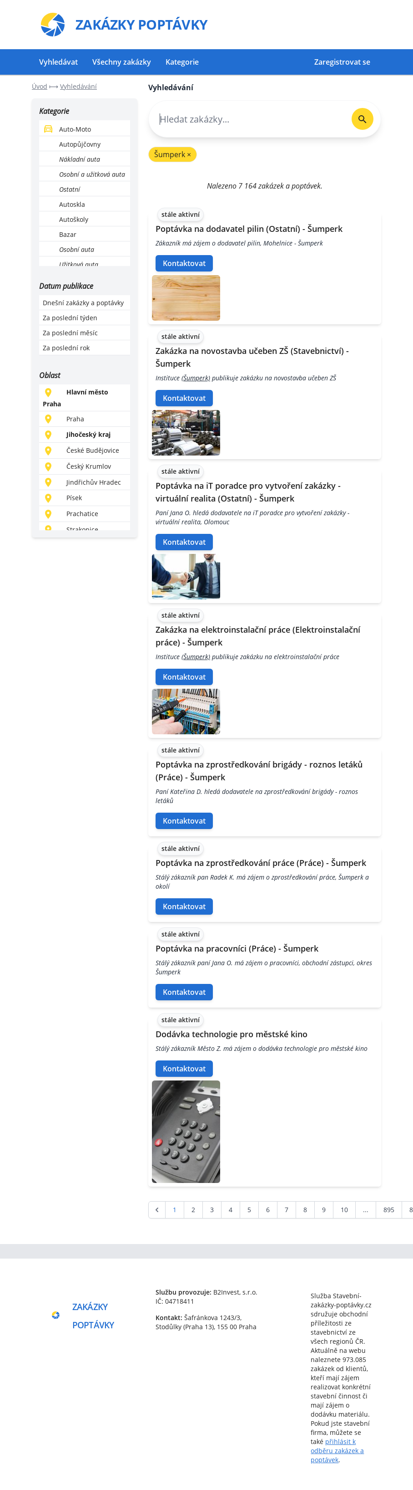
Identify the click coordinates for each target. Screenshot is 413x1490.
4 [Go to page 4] (230, 1209)
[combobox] (246, 119)
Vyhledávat (58, 62)
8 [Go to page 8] (305, 1209)
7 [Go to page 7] (286, 1209)
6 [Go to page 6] (268, 1209)
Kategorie (182, 62)
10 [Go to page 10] (344, 1209)
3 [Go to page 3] (212, 1209)
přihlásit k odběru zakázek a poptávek (337, 1450)
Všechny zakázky (121, 62)
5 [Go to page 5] (249, 1209)
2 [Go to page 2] (193, 1209)
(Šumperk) (195, 378)
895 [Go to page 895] (388, 1209)
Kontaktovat (184, 263)
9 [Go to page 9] (324, 1209)
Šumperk (172, 154)
